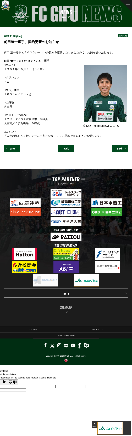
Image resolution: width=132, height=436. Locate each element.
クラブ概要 (33, 329)
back (66, 148)
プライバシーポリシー (66, 335)
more (95, 293)
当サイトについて (99, 329)
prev (10, 148)
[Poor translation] (12, 382)
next (121, 148)
